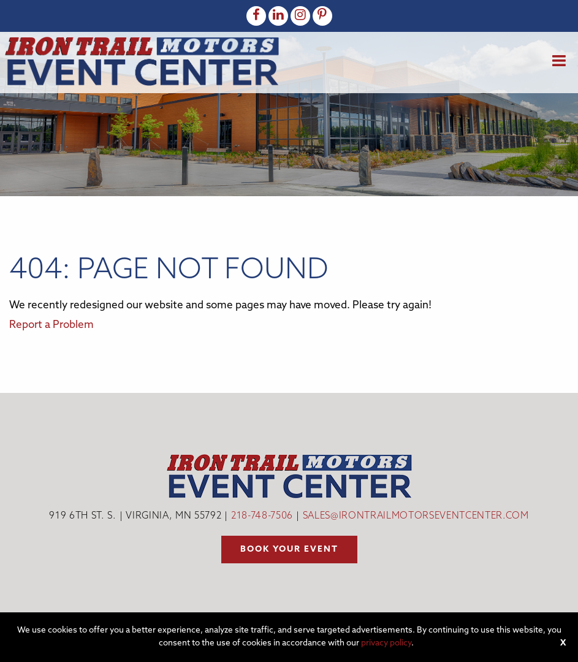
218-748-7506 (262, 516)
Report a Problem (51, 325)
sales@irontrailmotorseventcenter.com (416, 516)
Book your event (289, 550)
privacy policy (386, 643)
